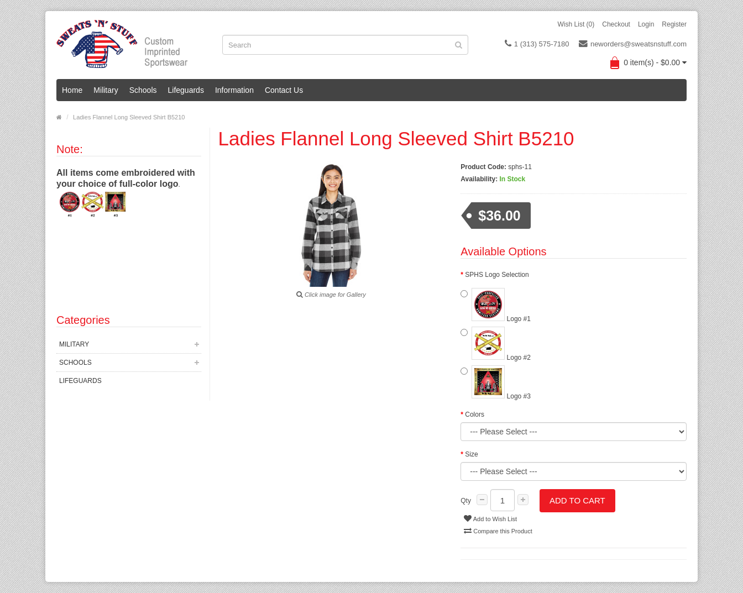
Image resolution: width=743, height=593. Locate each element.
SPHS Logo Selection (497, 275)
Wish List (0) (576, 24)
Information (234, 90)
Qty (466, 501)
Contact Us (284, 90)
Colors (474, 414)
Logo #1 (496, 305)
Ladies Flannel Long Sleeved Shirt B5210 (129, 117)
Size (471, 454)
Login (646, 24)
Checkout (616, 24)
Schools (143, 90)
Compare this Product (498, 530)
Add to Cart (577, 500)
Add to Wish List (490, 518)
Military (105, 90)
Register (674, 24)
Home (72, 90)
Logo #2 (496, 344)
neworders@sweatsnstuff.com (633, 43)
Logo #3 (496, 382)
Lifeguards (186, 90)
